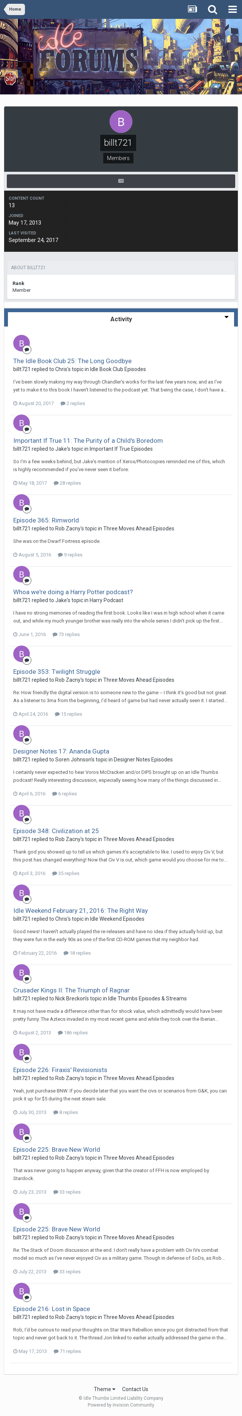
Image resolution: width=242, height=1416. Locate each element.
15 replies (68, 714)
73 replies (66, 634)
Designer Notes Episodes (143, 760)
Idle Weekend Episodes (117, 919)
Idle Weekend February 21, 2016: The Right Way (80, 910)
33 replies (67, 1192)
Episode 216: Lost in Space (51, 1309)
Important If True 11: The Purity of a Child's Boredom (88, 440)
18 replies (77, 953)
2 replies (72, 403)
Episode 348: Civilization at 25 (56, 831)
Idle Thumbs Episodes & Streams (147, 998)
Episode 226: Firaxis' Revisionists (60, 1070)
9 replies (70, 555)
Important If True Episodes (121, 449)
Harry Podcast (106, 600)
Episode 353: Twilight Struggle (56, 671)
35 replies (65, 873)
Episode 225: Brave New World (56, 1149)
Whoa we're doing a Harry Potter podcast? (73, 592)
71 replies (67, 1351)
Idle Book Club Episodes (118, 369)
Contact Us (135, 1389)
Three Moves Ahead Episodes (138, 528)
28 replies (67, 483)
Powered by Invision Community (121, 1405)
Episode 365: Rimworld (46, 520)
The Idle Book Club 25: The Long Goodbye (72, 361)
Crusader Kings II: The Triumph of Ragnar (71, 990)
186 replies (73, 1032)
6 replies (64, 794)
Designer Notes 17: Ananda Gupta (61, 751)
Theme (104, 1389)
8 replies (65, 1112)
